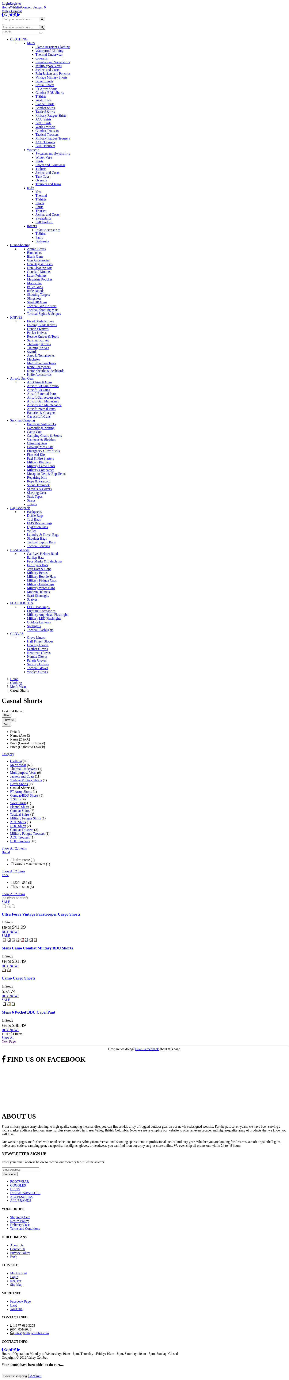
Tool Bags (34, 519)
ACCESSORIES (21, 1197)
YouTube (16, 1309)
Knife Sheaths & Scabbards (45, 371)
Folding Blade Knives (42, 325)
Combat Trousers (47, 131)
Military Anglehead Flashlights (48, 614)
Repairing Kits (37, 477)
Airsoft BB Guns (38, 390)
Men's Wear (18, 765)
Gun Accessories (38, 260)
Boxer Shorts (44, 81)
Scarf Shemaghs (38, 595)
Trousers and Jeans (48, 184)
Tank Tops (42, 176)
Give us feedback (147, 1049)
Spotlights (34, 626)
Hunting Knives (38, 329)
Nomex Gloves (37, 656)
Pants (39, 237)
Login (6, 3)
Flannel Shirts (44, 104)
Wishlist (15, 7)
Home (6, 7)
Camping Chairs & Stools (44, 435)
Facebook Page (20, 1301)
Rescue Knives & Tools (43, 336)
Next (9, 1041)
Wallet (31, 531)
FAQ (13, 1256)
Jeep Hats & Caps (39, 569)
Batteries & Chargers (41, 412)
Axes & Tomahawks (40, 355)
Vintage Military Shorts (51, 77)
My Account (18, 1273)
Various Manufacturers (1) (32, 864)
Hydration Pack (37, 527)
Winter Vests (44, 157)
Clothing (16, 761)
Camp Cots (34, 432)
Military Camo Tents (41, 466)
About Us (16, 1245)
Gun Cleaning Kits (39, 268)
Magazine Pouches (39, 279)
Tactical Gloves (37, 668)
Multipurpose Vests (48, 66)
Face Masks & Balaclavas (44, 561)
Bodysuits (42, 241)
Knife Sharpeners (39, 367)
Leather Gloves (37, 649)
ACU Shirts (43, 119)
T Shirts (40, 96)
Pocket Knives (37, 332)
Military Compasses (40, 470)
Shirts (39, 207)
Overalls (41, 180)
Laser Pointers (36, 275)
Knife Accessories (39, 374)
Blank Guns (35, 256)
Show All (8, 719)
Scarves (32, 599)
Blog (13, 1305)
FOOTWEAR (19, 1181)
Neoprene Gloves (39, 653)
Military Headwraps (40, 584)
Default (15, 732)
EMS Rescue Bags (39, 523)
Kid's (30, 188)
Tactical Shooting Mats (42, 310)
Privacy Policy (20, 1253)
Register (15, 3)
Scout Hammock (38, 485)
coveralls (41, 58)
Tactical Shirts (45, 111)
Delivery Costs (20, 1225)
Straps (31, 500)
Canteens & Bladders (41, 439)
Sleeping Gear (36, 493)
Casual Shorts (44, 85)
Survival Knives (38, 340)
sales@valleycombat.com (31, 1333)
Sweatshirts (43, 218)
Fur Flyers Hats (37, 565)
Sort (6, 724)
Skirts (39, 161)
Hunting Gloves (38, 645)
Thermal (41, 195)
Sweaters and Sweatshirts (52, 62)
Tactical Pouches (38, 546)
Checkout (34, 1376)
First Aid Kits (36, 454)
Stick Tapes (35, 496)
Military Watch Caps (41, 588)
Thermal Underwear (49, 54)
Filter (6, 715)
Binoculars (34, 252)
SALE (6, 901)
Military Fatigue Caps (42, 580)
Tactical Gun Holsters (41, 306)
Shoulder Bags (37, 538)
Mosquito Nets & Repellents (46, 473)
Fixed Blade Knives (40, 321)
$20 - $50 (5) (23, 882)
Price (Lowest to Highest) (27, 743)
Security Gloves (38, 664)
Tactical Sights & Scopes (44, 313)
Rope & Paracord (38, 481)
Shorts (39, 203)
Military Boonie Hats (41, 576)
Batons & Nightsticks (41, 424)
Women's (33, 150)
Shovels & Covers (39, 489)
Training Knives (38, 348)
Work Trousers (45, 127)
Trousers (41, 211)
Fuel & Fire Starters (40, 458)
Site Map (16, 1284)
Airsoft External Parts (42, 393)
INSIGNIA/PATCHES (25, 1193)
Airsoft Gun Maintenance (44, 405)
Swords (32, 352)
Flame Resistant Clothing (52, 47)
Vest (38, 191)
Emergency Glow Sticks (43, 451)
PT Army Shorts (46, 89)
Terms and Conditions (25, 1228)
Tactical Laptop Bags (41, 542)
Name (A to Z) (20, 735)
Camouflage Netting (40, 428)
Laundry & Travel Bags (43, 534)
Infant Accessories (47, 230)
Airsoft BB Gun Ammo (43, 386)
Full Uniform (44, 222)
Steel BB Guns (37, 302)
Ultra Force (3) (24, 860)
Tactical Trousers (47, 134)
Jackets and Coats (47, 70)
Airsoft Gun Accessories (43, 397)
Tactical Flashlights (40, 630)
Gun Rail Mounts (38, 272)
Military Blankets (39, 462)
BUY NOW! (10, 932)
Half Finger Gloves (40, 641)
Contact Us (28, 7)
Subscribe (9, 1174)
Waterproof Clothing (49, 50)
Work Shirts (43, 100)
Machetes (33, 359)
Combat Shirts (45, 108)
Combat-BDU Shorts (49, 92)
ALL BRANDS (20, 1200)
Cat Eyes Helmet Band (42, 553)
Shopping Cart (20, 1217)
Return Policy (19, 1221)
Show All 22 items (14, 848)
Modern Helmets (38, 592)
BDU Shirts (43, 123)
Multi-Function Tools (41, 363)
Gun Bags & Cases (40, 264)
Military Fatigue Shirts (50, 115)
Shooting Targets (38, 294)
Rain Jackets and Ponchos (53, 73)
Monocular (34, 283)
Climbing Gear (37, 443)
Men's (31, 43)
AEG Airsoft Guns (39, 382)
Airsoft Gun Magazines (43, 401)
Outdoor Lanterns (39, 622)
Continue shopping (15, 1376)
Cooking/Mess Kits (40, 447)
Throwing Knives (39, 344)
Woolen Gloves (37, 672)
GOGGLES (18, 1185)
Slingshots (34, 298)
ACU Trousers (45, 142)
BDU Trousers (45, 146)
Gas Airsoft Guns (38, 416)
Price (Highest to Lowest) (27, 747)
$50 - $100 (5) (24, 887)
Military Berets (37, 573)
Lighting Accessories (41, 611)
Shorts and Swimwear (50, 165)
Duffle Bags (35, 515)
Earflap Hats (35, 557)
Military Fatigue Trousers (52, 138)
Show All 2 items (13, 871)
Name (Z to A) (20, 739)
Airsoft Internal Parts (41, 409)
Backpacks (34, 512)
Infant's (32, 226)
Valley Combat (12, 11)
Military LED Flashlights (44, 618)
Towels (32, 504)
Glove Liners (36, 637)
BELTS (15, 1189)
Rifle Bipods (35, 291)
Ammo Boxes (36, 249)
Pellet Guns (35, 287)
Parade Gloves (37, 660)
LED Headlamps (38, 607)
